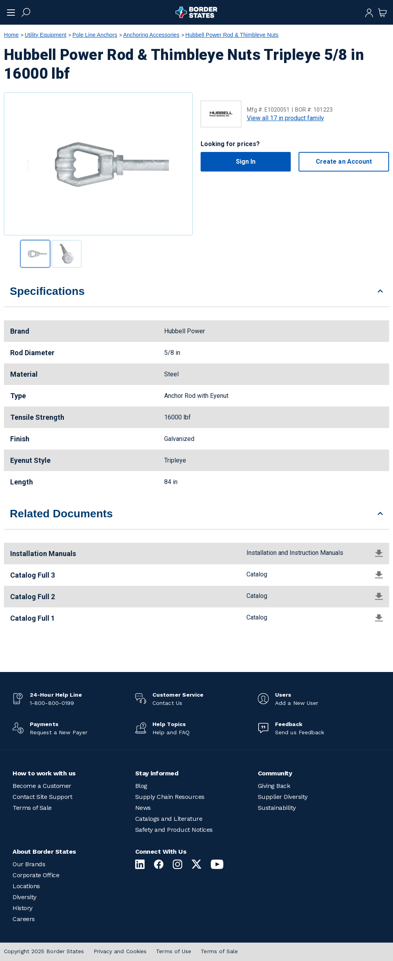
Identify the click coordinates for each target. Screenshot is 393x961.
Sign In (246, 161)
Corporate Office (36, 875)
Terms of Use (173, 951)
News (143, 807)
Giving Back (274, 785)
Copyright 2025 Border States (44, 951)
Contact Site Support (42, 796)
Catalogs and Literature (169, 818)
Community (275, 773)
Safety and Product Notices (174, 829)
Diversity (24, 897)
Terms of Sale (32, 807)
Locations (26, 886)
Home (11, 35)
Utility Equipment (46, 35)
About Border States (44, 851)
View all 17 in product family (285, 118)
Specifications (47, 291)
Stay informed (157, 773)
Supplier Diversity (283, 796)
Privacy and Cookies (120, 951)
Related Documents (61, 514)
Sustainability (277, 807)
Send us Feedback (299, 732)
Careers (24, 919)
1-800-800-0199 (52, 703)
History (23, 908)
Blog (141, 785)
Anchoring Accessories (151, 35)
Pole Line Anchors (94, 35)
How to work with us (44, 773)
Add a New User (296, 703)
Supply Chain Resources (170, 796)
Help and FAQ (171, 732)
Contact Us (167, 703)
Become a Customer (42, 785)
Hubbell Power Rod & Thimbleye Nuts (232, 35)
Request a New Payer (58, 732)
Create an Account (344, 161)
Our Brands (29, 864)
